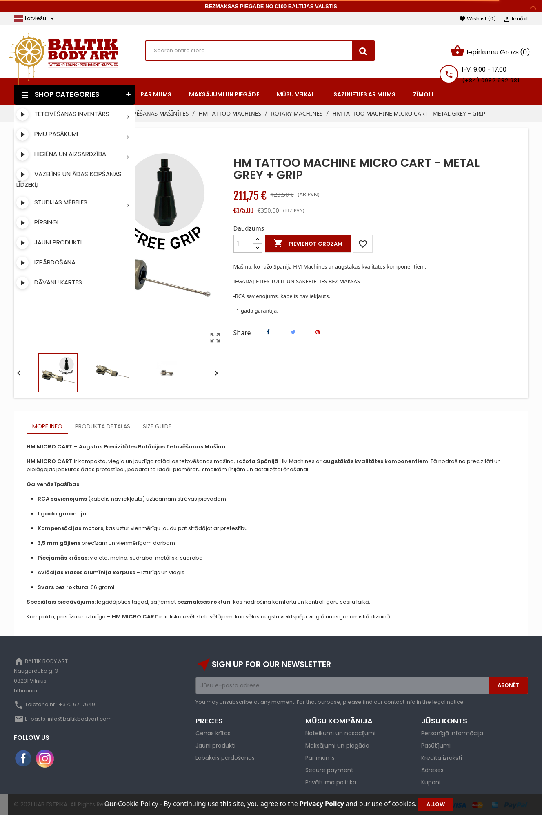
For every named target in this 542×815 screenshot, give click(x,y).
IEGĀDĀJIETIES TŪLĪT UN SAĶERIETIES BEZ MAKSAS (296, 281)
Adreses (432, 770)
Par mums (320, 758)
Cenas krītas (213, 733)
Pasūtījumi (436, 745)
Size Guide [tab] (157, 426)
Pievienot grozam (307, 243)
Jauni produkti (215, 745)
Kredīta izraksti (441, 758)
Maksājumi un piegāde (337, 745)
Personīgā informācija (452, 733)
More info (47, 426)
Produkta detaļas (102, 426)
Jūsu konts (444, 721)
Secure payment (329, 770)
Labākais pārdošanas (225, 758)
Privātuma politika (330, 782)
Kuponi (430, 782)
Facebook (24, 759)
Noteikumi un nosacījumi (340, 733)
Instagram (45, 759)
